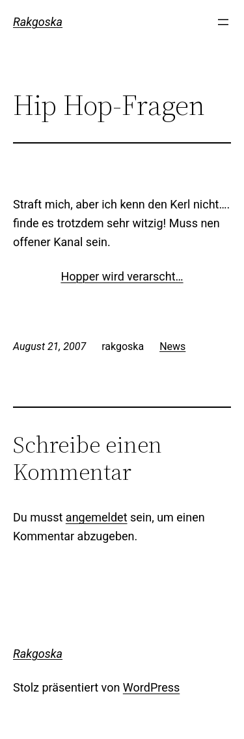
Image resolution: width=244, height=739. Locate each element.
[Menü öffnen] (223, 22)
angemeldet (97, 517)
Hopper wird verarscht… (122, 276)
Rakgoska (37, 22)
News (172, 346)
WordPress (151, 687)
